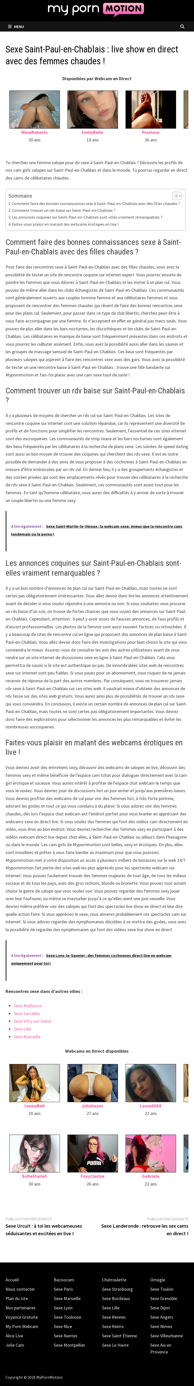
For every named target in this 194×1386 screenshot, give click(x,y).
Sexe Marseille (27, 1037)
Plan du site (17, 1298)
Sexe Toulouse (67, 1317)
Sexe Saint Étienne (119, 1336)
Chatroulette (114, 1280)
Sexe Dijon (160, 1308)
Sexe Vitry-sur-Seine (32, 1021)
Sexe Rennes (114, 1317)
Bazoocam (64, 1280)
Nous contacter (20, 1289)
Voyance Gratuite (22, 1317)
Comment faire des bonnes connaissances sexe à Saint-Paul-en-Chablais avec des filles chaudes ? (96, 203)
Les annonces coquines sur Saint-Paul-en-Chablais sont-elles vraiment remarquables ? (87, 217)
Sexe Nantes (65, 1336)
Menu (16, 26)
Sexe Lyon (63, 1308)
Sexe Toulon (161, 1289)
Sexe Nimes (161, 1326)
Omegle (157, 1280)
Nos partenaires (21, 1308)
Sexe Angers (161, 1317)
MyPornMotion (49, 1377)
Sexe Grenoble (163, 1298)
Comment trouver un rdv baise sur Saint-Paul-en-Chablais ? (63, 210)
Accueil (12, 1280)
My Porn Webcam (22, 1326)
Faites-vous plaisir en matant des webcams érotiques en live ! (65, 224)
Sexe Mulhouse (28, 1006)
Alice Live (14, 1336)
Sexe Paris (63, 1289)
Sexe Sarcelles (27, 1013)
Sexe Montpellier (69, 1345)
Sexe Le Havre (115, 1345)
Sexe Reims (113, 1326)
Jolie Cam (15, 1345)
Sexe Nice (63, 1326)
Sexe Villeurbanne (166, 1336)
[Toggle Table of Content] (174, 196)
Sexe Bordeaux (116, 1298)
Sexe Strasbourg (117, 1289)
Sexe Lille (22, 1029)
